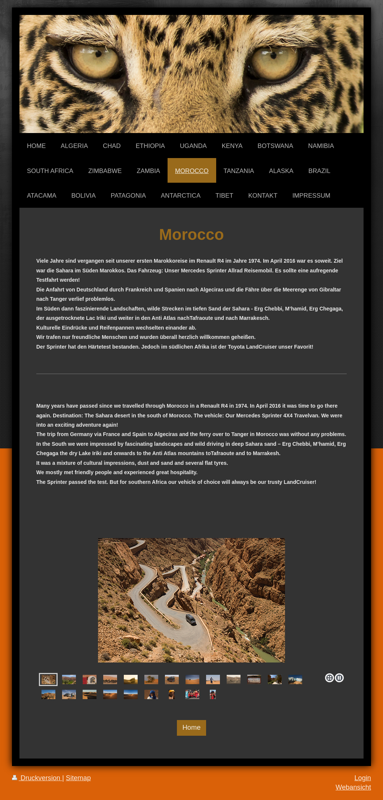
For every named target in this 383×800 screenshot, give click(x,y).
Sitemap (78, 778)
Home (192, 727)
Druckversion (37, 778)
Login (362, 778)
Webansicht (353, 787)
